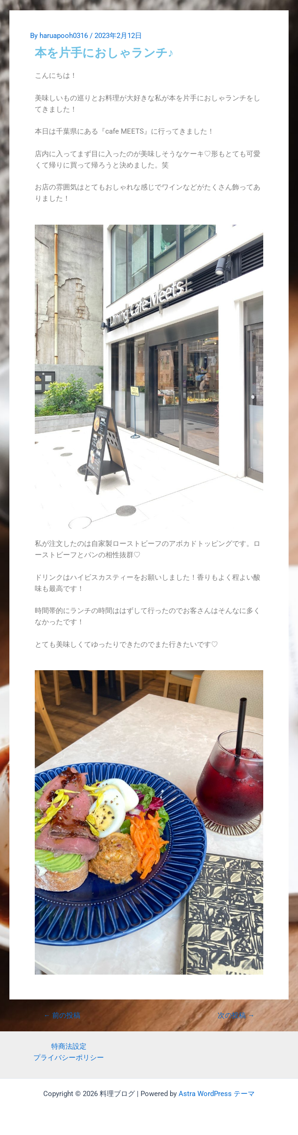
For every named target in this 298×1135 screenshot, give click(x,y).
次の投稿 (236, 1015)
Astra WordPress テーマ (217, 1094)
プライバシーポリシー (68, 1057)
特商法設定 (68, 1046)
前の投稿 (62, 1015)
